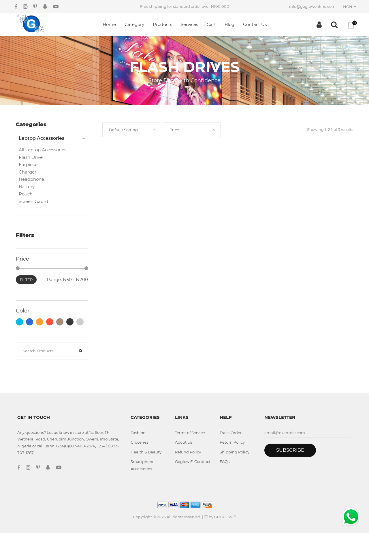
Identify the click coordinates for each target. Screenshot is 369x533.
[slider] (18, 268)
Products (162, 24)
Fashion (138, 432)
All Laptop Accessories (42, 149)
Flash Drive (31, 157)
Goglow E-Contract (192, 461)
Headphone (31, 179)
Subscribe (290, 450)
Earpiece (28, 164)
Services (189, 24)
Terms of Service (190, 432)
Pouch (26, 194)
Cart (211, 24)
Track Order (231, 432)
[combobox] (350, 7)
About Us (183, 442)
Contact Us (255, 24)
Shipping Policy (234, 452)
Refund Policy (188, 452)
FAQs (224, 461)
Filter (26, 279)
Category (134, 24)
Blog (229, 24)
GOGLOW (225, 517)
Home (109, 24)
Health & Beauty (146, 452)
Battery (27, 186)
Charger (27, 172)
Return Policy (232, 442)
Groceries (139, 442)
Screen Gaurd (33, 201)
